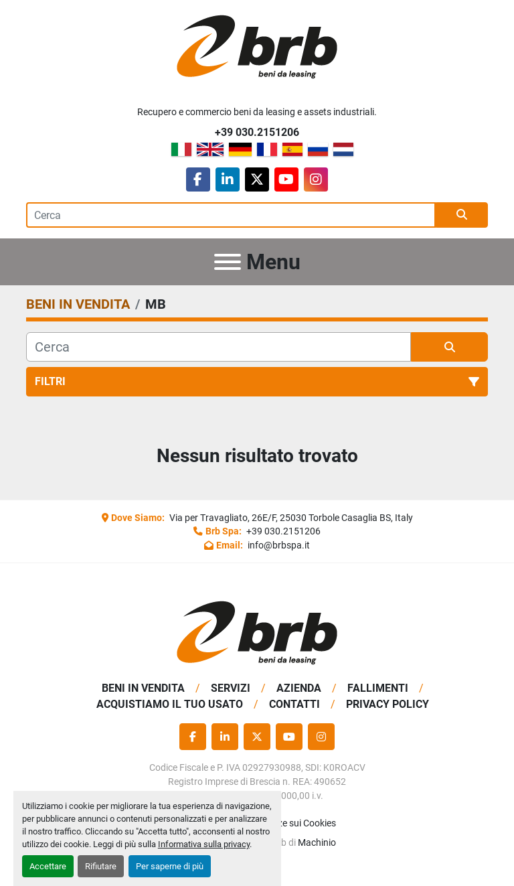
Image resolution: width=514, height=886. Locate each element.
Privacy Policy (387, 704)
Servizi (230, 688)
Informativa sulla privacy (204, 844)
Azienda (298, 688)
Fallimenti (377, 688)
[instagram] (316, 179)
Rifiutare (100, 866)
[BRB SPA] (257, 632)
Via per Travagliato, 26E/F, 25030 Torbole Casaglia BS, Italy (290, 517)
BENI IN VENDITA (143, 688)
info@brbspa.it (278, 545)
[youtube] (286, 179)
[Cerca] (218, 347)
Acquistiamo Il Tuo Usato (169, 704)
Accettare (47, 866)
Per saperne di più (169, 866)
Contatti (294, 704)
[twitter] (257, 179)
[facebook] (198, 179)
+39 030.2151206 (257, 132)
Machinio (317, 842)
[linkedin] (228, 179)
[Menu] (227, 262)
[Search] (231, 215)
